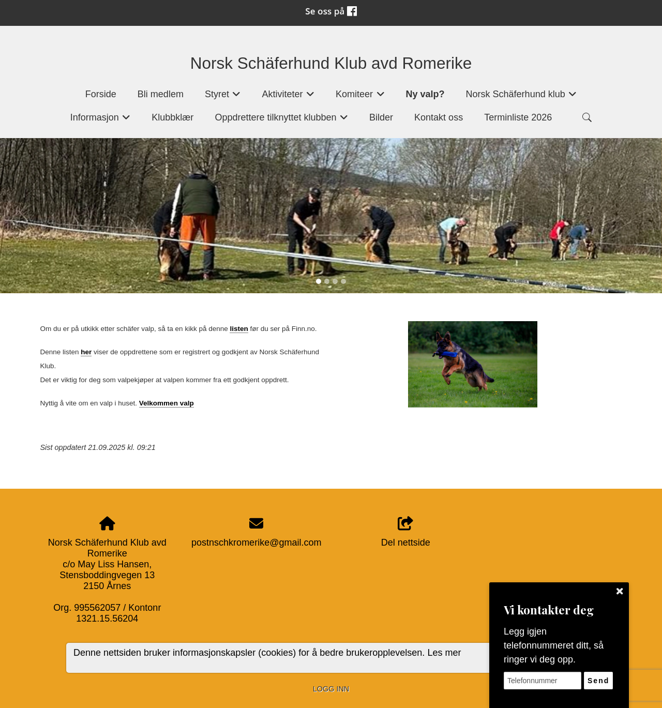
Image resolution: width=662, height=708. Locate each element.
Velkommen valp (166, 403)
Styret (223, 97)
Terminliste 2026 (518, 117)
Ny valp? (425, 94)
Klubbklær (172, 117)
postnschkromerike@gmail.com (256, 542)
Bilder (381, 117)
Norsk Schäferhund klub (521, 97)
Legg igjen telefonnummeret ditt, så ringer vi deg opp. (554, 645)
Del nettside (405, 532)
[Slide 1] (318, 281)
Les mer (444, 652)
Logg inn (331, 689)
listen (239, 329)
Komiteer (360, 97)
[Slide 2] (326, 281)
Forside (100, 94)
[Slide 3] (335, 281)
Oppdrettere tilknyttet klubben (281, 120)
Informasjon (100, 120)
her (86, 352)
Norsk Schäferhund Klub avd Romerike (331, 63)
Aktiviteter (288, 97)
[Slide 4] (343, 281)
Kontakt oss (438, 117)
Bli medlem (161, 94)
